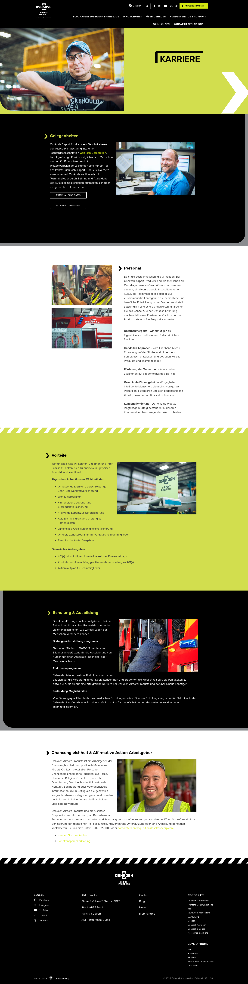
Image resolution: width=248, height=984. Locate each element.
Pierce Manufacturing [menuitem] (198, 933)
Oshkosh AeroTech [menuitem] (197, 925)
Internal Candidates (68, 205)
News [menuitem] (142, 907)
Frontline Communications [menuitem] (200, 904)
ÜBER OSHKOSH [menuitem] (156, 16)
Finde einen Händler (194, 6)
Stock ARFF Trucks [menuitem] (93, 907)
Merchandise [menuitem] (147, 914)
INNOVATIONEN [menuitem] (132, 16)
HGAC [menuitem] (190, 949)
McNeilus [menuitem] (192, 920)
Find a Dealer (43, 978)
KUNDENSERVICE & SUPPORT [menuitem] (188, 16)
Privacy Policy (61, 978)
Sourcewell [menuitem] (193, 953)
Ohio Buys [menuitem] (193, 965)
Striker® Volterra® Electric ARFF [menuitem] (100, 901)
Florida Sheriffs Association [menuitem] (201, 961)
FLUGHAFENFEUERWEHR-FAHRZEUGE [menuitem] (96, 16)
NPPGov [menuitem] (192, 957)
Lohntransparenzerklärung (74, 841)
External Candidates (68, 195)
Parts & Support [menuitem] (91, 914)
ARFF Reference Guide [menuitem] (95, 920)
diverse (143, 289)
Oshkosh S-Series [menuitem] (196, 929)
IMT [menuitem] (189, 908)
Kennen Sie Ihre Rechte (72, 835)
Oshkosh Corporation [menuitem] (198, 900)
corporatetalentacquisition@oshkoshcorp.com (146, 828)
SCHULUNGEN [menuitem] (161, 24)
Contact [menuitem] (144, 895)
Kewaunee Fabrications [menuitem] (199, 912)
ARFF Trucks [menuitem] (89, 895)
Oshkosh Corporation (93, 153)
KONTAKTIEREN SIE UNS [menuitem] (188, 24)
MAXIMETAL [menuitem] (193, 917)
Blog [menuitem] (142, 901)
